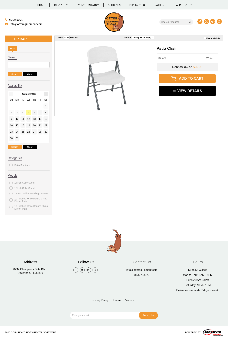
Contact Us (137, 5)
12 (28, 118)
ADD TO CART (187, 78)
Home (41, 5)
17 (17, 125)
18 (22, 125)
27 (34, 131)
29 (45, 131)
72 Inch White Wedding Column (28, 193)
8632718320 (142, 275)
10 (17, 118)
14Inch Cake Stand (22, 182)
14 (40, 118)
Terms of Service (123, 300)
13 (34, 118)
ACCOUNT (183, 5)
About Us (114, 5)
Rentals (61, 5)
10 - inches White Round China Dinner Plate (28, 199)
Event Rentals (87, 5)
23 (11, 131)
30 (11, 138)
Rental (12, 48)
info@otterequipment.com (141, 269)
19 (28, 125)
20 (34, 125)
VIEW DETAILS (187, 89)
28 (40, 131)
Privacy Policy (100, 300)
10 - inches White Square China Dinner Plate (28, 207)
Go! (189, 22)
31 (17, 138)
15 (45, 118)
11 (22, 118)
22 (45, 125)
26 (28, 131)
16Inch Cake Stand (22, 188)
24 (17, 131)
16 (11, 125)
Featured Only (212, 38)
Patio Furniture (19, 165)
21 (40, 125)
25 (22, 131)
